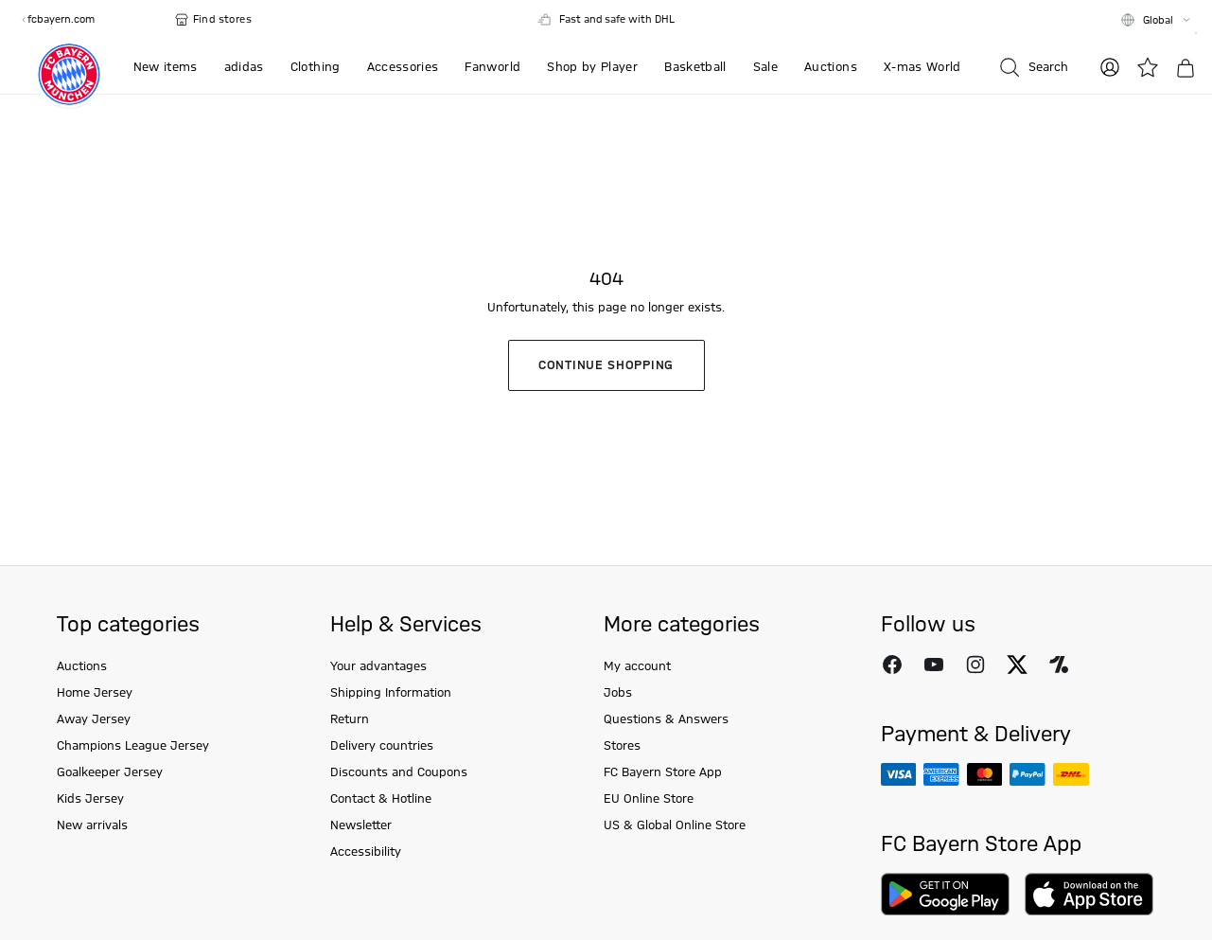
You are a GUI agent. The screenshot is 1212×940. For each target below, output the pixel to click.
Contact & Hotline (380, 799)
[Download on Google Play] (945, 894)
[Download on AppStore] (1089, 894)
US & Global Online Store (675, 825)
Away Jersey (94, 719)
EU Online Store (649, 799)
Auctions (82, 666)
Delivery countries (381, 746)
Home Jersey (94, 693)
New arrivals (92, 825)
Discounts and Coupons (398, 772)
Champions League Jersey (133, 746)
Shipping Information (390, 693)
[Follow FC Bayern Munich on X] (1017, 664)
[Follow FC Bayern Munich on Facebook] (892, 664)
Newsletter (361, 825)
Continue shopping (606, 365)
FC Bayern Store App (663, 772)
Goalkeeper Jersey (110, 772)
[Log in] (1109, 67)
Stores (622, 746)
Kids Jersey (90, 799)
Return (349, 719)
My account (637, 666)
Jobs (618, 693)
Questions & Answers (666, 719)
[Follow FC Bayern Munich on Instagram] (975, 664)
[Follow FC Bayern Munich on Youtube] (933, 664)
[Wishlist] (1147, 67)
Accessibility (365, 852)
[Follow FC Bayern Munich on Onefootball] (1058, 664)
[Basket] (1185, 68)
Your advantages (378, 666)
